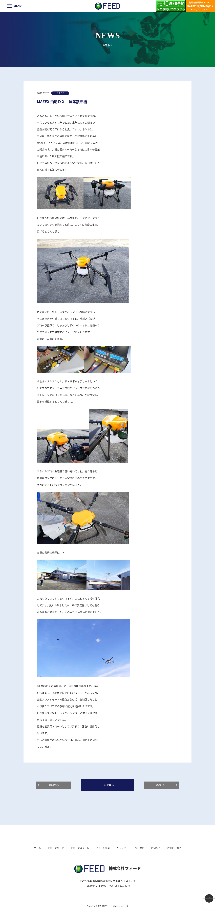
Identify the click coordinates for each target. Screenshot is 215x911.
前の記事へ (54, 785)
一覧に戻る (107, 785)
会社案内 (139, 847)
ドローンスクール (80, 847)
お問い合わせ (174, 847)
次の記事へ (161, 785)
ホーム (37, 847)
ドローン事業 (103, 847)
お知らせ (156, 847)
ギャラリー (122, 847)
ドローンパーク (56, 847)
